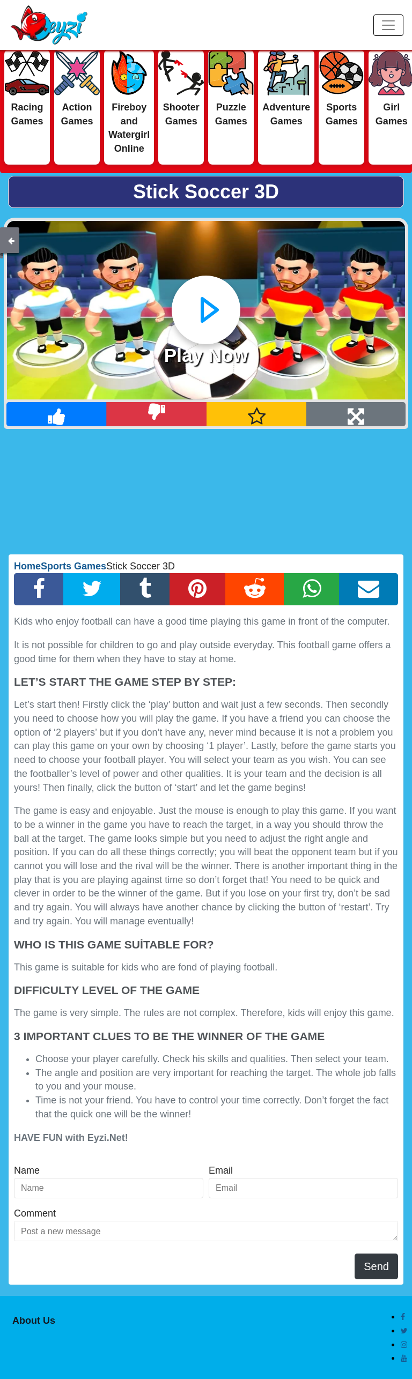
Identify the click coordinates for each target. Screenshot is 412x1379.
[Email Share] (368, 589)
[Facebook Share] (39, 589)
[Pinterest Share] (197, 589)
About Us (33, 1320)
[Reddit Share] (254, 589)
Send (376, 1266)
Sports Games (73, 566)
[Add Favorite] (257, 414)
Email (221, 1170)
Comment (35, 1213)
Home (27, 566)
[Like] (56, 414)
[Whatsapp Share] (312, 589)
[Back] (11, 240)
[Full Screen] (356, 414)
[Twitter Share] (92, 589)
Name (27, 1170)
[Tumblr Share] (145, 589)
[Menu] (388, 25)
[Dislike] (156, 414)
